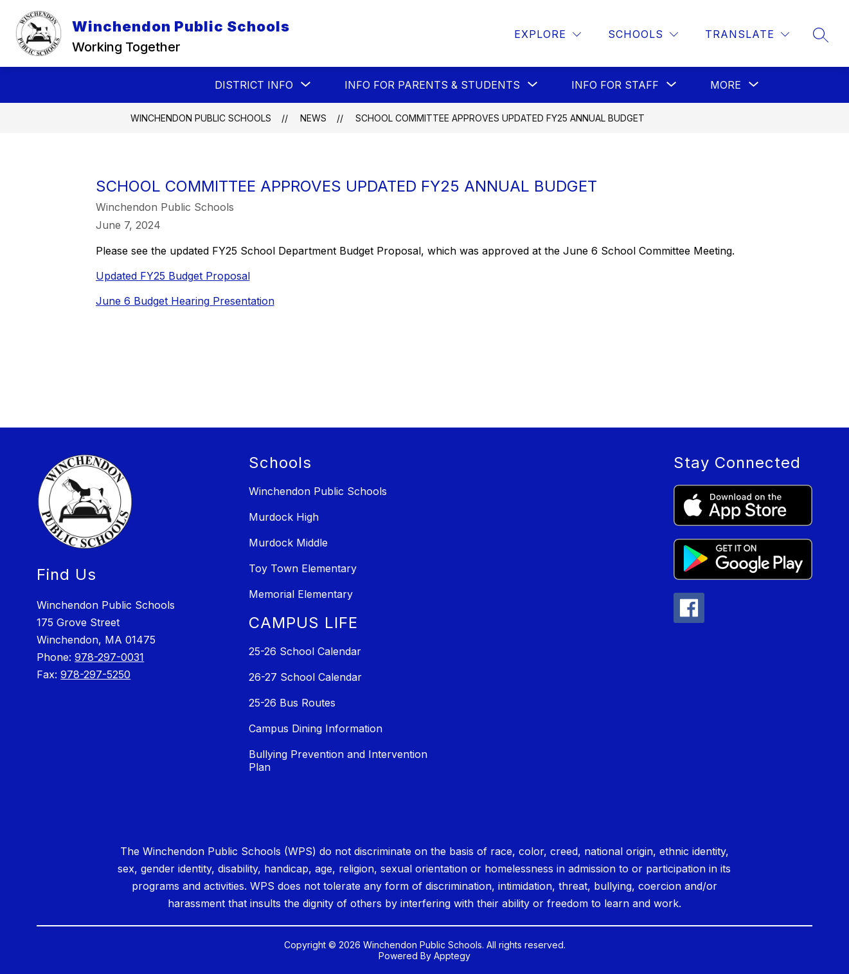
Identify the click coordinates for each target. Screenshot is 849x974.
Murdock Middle (288, 542)
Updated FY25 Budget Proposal (173, 275)
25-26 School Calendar (305, 651)
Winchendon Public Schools (200, 118)
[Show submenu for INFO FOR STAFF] (615, 85)
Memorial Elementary (301, 594)
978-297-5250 (95, 674)
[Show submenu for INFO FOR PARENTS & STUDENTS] (432, 85)
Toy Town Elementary (303, 568)
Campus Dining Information (315, 728)
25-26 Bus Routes (292, 702)
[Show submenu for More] (725, 85)
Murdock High (284, 516)
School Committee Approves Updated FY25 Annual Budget (500, 118)
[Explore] (547, 34)
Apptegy (452, 955)
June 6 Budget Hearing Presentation (185, 300)
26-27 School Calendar (305, 677)
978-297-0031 (109, 657)
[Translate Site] (747, 34)
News (313, 118)
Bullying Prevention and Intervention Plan (338, 760)
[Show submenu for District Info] (254, 85)
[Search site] (820, 34)
